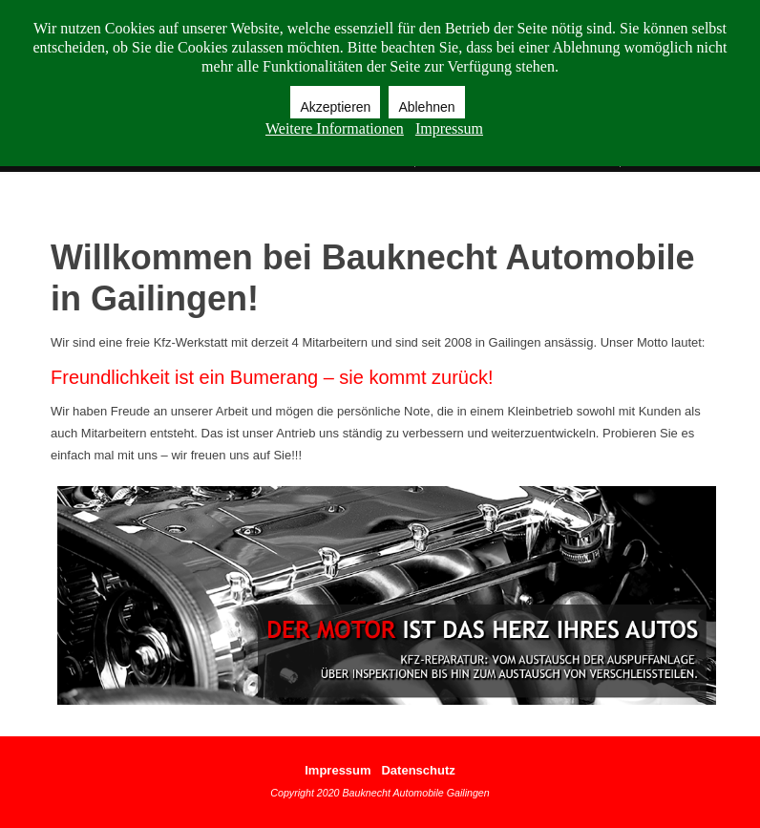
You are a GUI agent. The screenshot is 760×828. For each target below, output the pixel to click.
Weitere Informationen (334, 128)
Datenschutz (417, 770)
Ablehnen (426, 107)
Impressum (337, 770)
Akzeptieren (335, 107)
